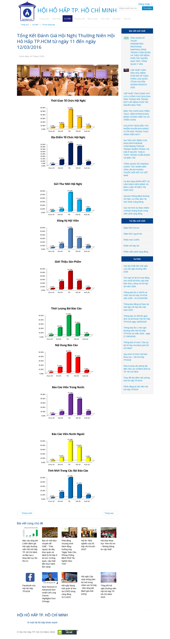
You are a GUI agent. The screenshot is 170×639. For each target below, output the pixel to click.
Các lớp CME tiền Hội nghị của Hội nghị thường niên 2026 (136, 269)
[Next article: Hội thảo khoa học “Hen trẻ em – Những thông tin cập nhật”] (110, 513)
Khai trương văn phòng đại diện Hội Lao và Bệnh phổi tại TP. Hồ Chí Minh (137, 369)
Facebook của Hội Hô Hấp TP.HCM (28, 588)
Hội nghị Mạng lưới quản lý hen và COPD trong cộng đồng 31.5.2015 (69, 591)
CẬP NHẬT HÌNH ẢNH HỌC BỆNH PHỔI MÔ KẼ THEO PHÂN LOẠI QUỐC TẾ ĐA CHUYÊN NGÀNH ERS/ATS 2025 (139, 79)
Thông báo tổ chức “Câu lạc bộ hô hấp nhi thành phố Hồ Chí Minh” (136, 345)
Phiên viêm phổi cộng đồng (136, 252)
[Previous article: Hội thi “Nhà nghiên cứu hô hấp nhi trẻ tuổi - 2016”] (25, 513)
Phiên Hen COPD (132, 240)
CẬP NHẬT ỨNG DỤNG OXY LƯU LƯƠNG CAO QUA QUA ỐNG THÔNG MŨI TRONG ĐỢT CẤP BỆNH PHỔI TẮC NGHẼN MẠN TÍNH (137, 99)
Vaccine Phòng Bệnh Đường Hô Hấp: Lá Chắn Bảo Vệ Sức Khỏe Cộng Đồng (136, 199)
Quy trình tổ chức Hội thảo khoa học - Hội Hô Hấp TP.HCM (136, 357)
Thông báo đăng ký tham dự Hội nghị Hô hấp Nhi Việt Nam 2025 (136, 307)
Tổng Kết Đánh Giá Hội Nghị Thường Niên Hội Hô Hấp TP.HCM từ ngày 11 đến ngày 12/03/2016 (66, 41)
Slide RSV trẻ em (131, 228)
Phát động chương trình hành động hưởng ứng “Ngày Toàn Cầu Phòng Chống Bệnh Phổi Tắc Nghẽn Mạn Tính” (69, 552)
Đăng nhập (144, 4)
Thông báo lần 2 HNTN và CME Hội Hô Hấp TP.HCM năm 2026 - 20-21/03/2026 (136, 295)
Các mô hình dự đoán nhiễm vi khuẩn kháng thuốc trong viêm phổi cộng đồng (136, 211)
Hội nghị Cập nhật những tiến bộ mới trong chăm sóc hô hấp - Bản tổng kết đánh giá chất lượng (89, 585)
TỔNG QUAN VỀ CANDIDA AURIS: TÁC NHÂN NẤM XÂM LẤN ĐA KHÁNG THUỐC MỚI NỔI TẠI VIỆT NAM (136, 170)
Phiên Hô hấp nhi (131, 246)
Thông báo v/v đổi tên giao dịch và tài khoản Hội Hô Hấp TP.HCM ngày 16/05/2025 (137, 319)
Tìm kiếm (147, 8)
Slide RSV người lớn (133, 234)
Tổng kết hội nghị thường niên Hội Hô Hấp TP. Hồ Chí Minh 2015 (108, 591)
